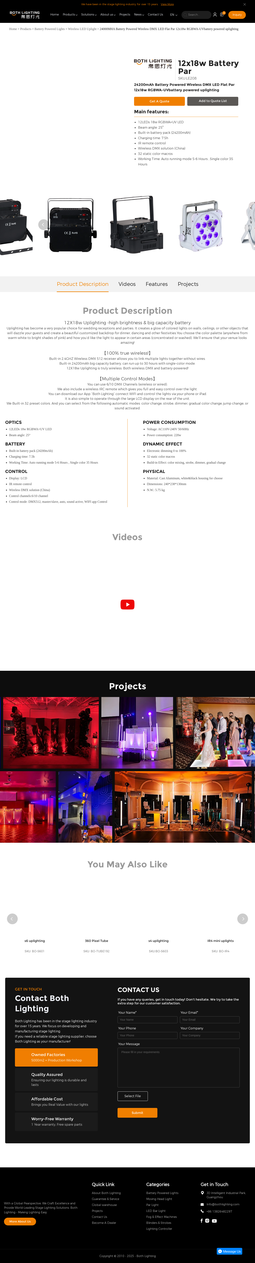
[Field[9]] (210, 1019)
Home (54, 15)
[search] (196, 15)
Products (69, 15)
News (137, 15)
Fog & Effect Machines (161, 1217)
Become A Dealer (104, 1223)
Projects (124, 15)
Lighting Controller (159, 1229)
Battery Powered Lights (49, 29)
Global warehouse (104, 1205)
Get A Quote (159, 101)
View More (167, 4)
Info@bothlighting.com (223, 1204)
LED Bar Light (156, 1211)
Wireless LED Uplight (82, 29)
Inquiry (237, 15)
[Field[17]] (210, 1035)
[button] (43, 224)
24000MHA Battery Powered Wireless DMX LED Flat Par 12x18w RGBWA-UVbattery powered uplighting (169, 29)
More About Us (20, 1221)
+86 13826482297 (219, 1211)
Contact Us (155, 15)
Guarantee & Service (105, 1199)
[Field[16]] (147, 1035)
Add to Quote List (213, 101)
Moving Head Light (159, 1199)
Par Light (152, 1205)
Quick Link (103, 1184)
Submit (137, 1113)
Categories (157, 1184)
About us (106, 15)
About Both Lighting (106, 1193)
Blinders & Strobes (158, 1223)
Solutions (87, 15)
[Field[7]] (147, 1019)
